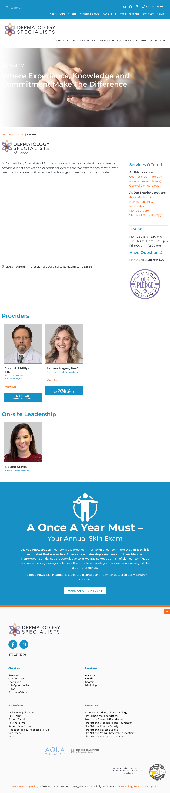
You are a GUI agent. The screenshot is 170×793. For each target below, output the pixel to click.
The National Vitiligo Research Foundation (109, 733)
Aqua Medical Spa (141, 197)
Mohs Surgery (139, 210)
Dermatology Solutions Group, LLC (138, 786)
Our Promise (15, 678)
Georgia (89, 682)
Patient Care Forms (19, 726)
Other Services (153, 40)
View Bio (10, 386)
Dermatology (103, 40)
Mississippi (91, 685)
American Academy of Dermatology (106, 712)
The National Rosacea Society (102, 729)
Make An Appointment (62, 14)
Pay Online (110, 14)
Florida (20, 134)
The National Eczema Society (102, 726)
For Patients (127, 40)
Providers (13, 675)
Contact (148, 14)
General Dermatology (144, 185)
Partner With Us (17, 692)
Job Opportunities (18, 685)
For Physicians (129, 14)
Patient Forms (16, 722)
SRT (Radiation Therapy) (146, 215)
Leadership (14, 682)
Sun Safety (14, 733)
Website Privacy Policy (25, 786)
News (160, 14)
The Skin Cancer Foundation (101, 715)
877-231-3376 (17, 654)
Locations (80, 40)
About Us (60, 40)
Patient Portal (89, 14)
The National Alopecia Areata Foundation (108, 722)
